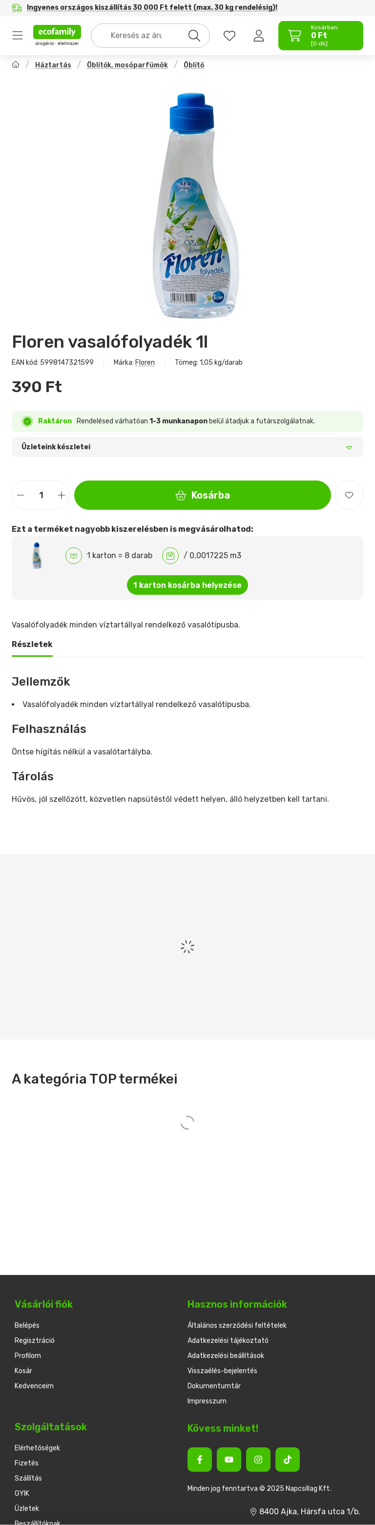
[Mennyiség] (41, 495)
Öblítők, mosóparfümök (127, 65)
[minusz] (20, 495)
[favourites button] (229, 35)
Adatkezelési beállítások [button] (226, 1356)
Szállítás (28, 1478)
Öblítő (194, 65)
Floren (145, 362)
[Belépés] (259, 35)
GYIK (22, 1493)
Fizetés (27, 1463)
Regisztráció (35, 1341)
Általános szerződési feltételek (237, 1325)
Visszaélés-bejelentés (222, 1371)
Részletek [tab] (32, 644)
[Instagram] (258, 1459)
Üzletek (27, 1508)
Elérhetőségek (37, 1448)
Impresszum (207, 1401)
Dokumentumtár (214, 1386)
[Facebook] (200, 1459)
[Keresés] (194, 35)
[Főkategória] (16, 65)
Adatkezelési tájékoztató (228, 1341)
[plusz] (61, 495)
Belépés (27, 1325)
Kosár (23, 1371)
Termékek (17, 36)
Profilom (28, 1356)
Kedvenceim (34, 1386)
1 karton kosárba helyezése (187, 585)
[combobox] (150, 35)
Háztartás (53, 65)
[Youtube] (229, 1459)
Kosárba (202, 495)
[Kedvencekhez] (349, 495)
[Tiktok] (287, 1459)
